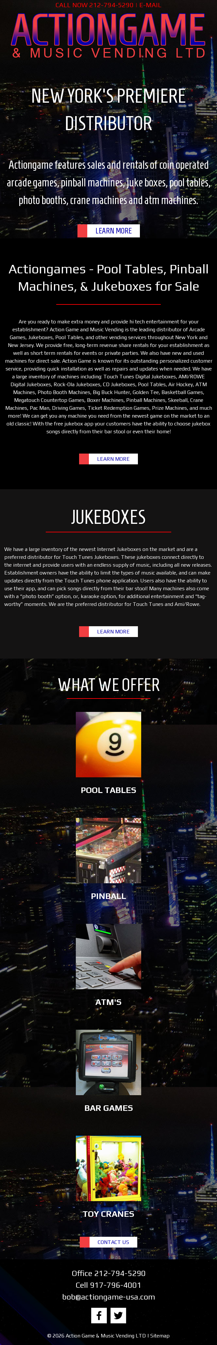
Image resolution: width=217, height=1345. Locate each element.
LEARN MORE (113, 231)
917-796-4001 (116, 1285)
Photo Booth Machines (64, 392)
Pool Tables (69, 337)
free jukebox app (73, 424)
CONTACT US (113, 1242)
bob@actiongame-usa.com (108, 1296)
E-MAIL (150, 5)
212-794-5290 (111, 5)
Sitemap (160, 1336)
